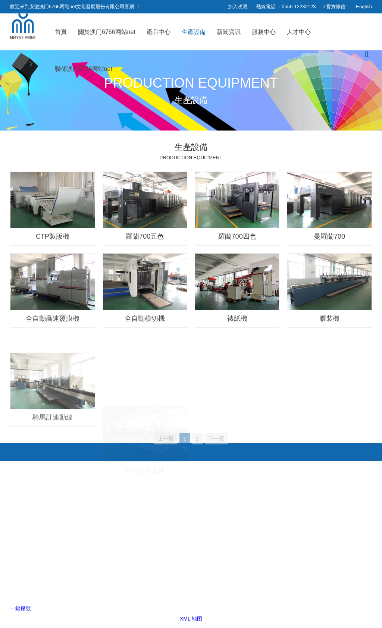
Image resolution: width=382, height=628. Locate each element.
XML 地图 (191, 619)
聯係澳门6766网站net (83, 69)
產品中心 (158, 32)
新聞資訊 (229, 32)
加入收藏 (237, 6)
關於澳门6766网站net (106, 32)
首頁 (61, 32)
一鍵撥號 (20, 608)
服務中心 (264, 32)
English (364, 6)
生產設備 (194, 32)
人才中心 (299, 32)
